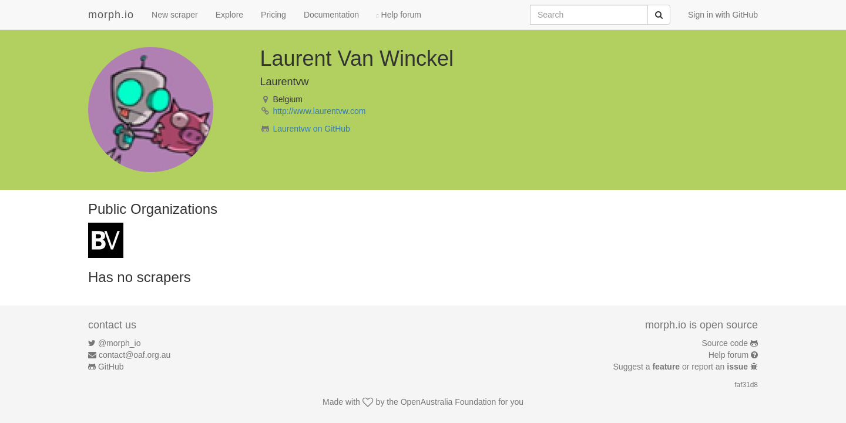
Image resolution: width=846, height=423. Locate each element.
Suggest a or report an (681, 366)
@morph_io (119, 343)
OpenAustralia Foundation (448, 402)
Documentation (331, 14)
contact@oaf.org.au (134, 355)
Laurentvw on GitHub (311, 128)
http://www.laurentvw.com (319, 111)
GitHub (111, 366)
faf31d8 (746, 385)
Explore (229, 14)
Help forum (399, 14)
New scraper (175, 14)
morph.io (111, 15)
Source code (725, 343)
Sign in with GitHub (723, 14)
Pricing (273, 14)
